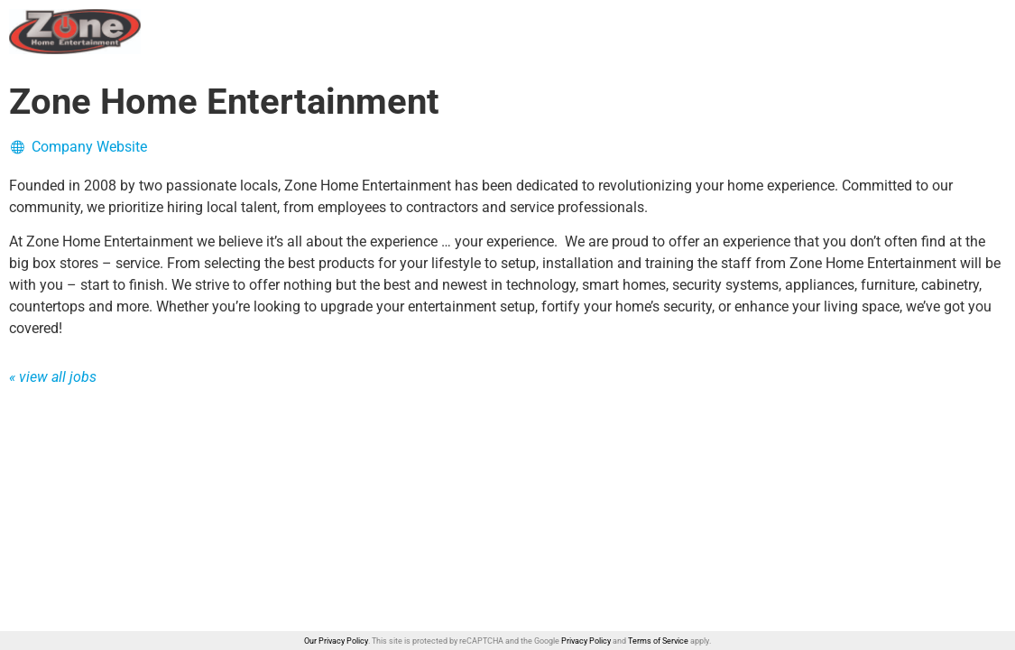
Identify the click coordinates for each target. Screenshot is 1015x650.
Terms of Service (658, 640)
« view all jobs (53, 376)
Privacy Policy (586, 640)
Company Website (78, 147)
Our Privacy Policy (336, 640)
